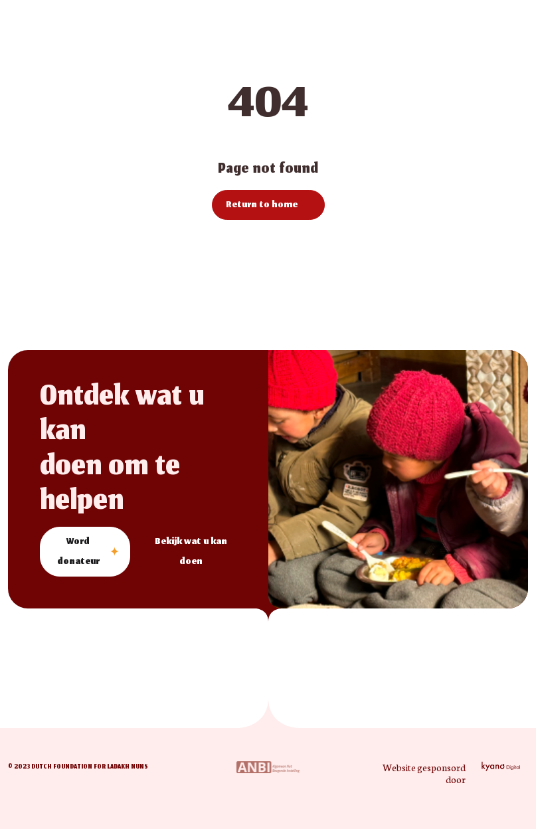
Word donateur (78, 552)
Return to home (262, 205)
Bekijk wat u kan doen (191, 552)
